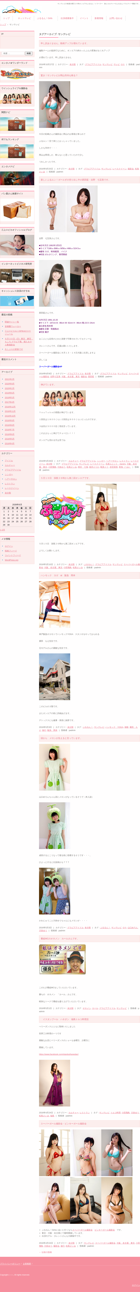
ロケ (123, 64)
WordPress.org (11, 560)
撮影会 (131, 169)
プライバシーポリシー (10, 1264)
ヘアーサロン (112, 461)
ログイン (9, 546)
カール (95, 1008)
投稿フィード (11, 551)
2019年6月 (9, 393)
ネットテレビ (23, 18)
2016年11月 (10, 411)
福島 (52, 1116)
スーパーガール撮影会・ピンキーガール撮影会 (63, 1123)
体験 (126, 727)
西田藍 (91, 376)
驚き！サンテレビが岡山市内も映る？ (59, 75)
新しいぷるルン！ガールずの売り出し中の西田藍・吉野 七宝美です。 (75, 179)
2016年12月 (10, 407)
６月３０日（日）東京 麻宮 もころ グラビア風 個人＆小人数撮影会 (19, 342)
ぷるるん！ (89, 564)
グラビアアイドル (93, 64)
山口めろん (133, 927)
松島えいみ (72, 467)
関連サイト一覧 (12, 322)
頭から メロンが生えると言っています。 (61, 738)
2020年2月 (9, 388)
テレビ (117, 64)
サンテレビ (107, 64)
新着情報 (99, 18)
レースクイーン (119, 169)
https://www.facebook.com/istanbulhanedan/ (59, 1054)
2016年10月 (10, 416)
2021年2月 (9, 379)
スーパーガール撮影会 (82, 1230)
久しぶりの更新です (14, 349)
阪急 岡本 (52, 730)
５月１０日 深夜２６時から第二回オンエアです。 (66, 478)
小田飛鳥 (52, 467)
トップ (6, 18)
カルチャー (73, 461)
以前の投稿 (45, 1252)
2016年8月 (9, 425)
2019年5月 (9, 397)
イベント (84, 18)
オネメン (87, 1008)
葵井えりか (94, 467)
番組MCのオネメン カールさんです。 (60, 938)
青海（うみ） (125, 467)
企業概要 (27, 1264)
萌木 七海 (83, 467)
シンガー (101, 461)
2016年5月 (9, 439)
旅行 (44, 730)
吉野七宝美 (55, 376)
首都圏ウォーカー (13, 326)
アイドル (9, 460)
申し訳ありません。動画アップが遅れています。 (65, 43)
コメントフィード (13, 555)
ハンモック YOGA (114, 727)
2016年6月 (9, 434)
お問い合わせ (115, 18)
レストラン (124, 461)
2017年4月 (9, 402)
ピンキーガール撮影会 (105, 1230)
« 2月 (2, 530)
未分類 (73, 64)
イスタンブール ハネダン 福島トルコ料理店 (65, 1019)
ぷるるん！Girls (46, 18)
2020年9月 (9, 384)
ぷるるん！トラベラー (14, 15)
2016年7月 (9, 429)
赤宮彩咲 (114, 467)
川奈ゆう (61, 467)
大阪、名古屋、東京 (70, 376)
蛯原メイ (104, 467)
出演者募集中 (67, 18)
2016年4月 (9, 443)
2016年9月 (9, 420)
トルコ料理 (115, 1112)
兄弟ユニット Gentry (115, 464)
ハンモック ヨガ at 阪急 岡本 (58, 575)
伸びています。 (48, 384)
